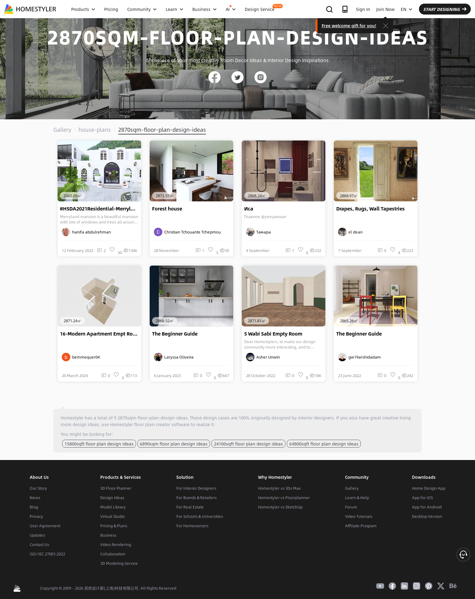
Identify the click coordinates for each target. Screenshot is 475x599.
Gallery (62, 129)
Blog (34, 507)
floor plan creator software (162, 424)
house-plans (94, 129)
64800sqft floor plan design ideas (323, 443)
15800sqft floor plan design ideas (99, 443)
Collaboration (112, 554)
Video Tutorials (358, 516)
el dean (350, 232)
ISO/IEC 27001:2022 (47, 554)
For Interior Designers (196, 488)
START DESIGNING (445, 9)
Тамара (258, 232)
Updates (37, 535)
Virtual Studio (112, 516)
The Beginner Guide (175, 333)
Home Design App (428, 488)
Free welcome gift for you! (349, 25)
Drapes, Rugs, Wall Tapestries (370, 208)
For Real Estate (190, 507)
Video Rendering (115, 544)
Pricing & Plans (113, 526)
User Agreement (45, 526)
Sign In (363, 9)
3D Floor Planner (115, 488)
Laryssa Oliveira (174, 357)
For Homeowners (192, 526)
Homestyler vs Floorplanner (284, 498)
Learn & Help (357, 498)
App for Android (427, 507)
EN (406, 9)
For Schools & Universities (199, 516)
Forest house (167, 208)
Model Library (113, 507)
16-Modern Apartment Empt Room (100, 333)
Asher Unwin (263, 357)
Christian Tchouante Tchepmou (187, 232)
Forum (351, 507)
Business (108, 535)
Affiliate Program (361, 526)
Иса (248, 208)
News (35, 498)
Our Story (38, 488)
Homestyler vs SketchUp (280, 507)
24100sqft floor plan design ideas (248, 443)
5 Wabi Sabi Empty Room (273, 333)
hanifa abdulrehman (86, 232)
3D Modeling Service (119, 563)
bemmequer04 (81, 357)
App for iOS (422, 498)
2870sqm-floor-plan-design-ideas (162, 129)
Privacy (36, 516)
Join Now (385, 9)
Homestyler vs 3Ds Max (279, 488)
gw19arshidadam (359, 357)
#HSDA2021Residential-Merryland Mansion (100, 208)
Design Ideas (112, 498)
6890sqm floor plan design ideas (174, 443)
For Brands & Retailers (196, 498)
